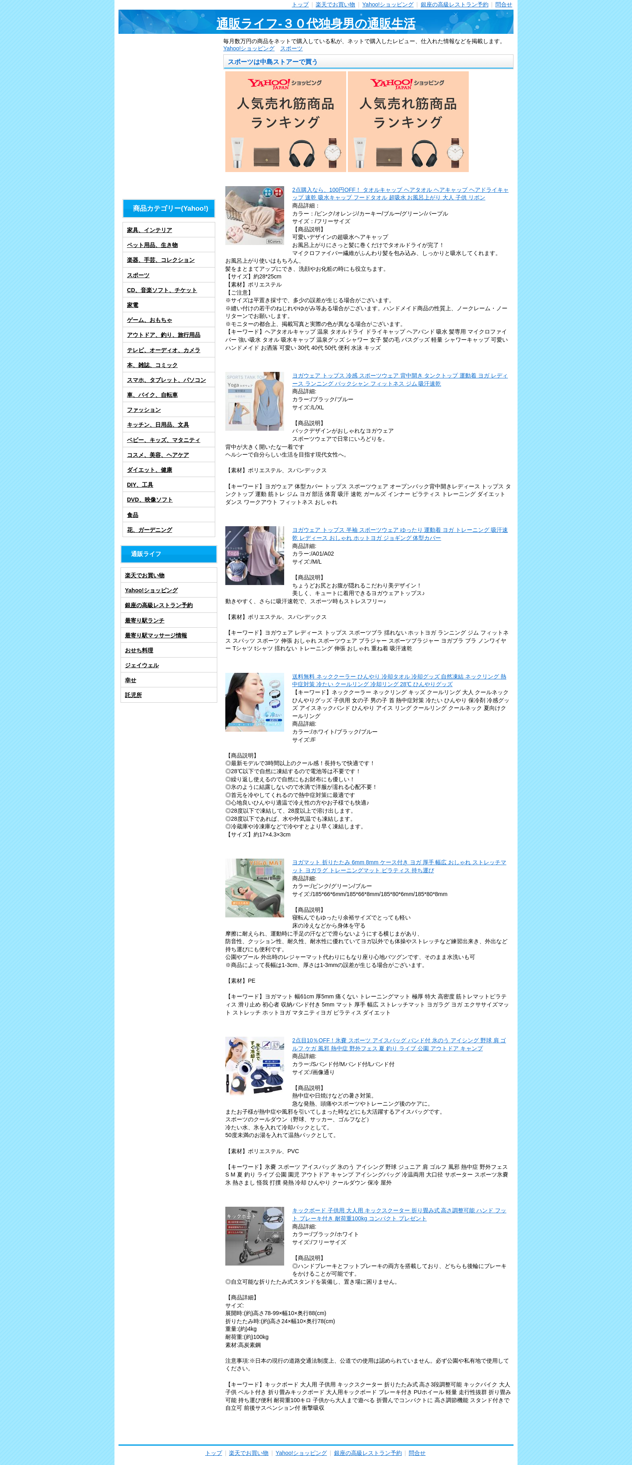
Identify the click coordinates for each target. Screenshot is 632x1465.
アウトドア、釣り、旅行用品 (163, 335)
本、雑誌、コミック (152, 365)
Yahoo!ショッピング (388, 4)
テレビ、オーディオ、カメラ (163, 350)
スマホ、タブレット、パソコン (166, 380)
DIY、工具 (140, 484)
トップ (300, 4)
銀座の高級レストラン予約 (455, 4)
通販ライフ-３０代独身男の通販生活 (316, 23)
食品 (132, 515)
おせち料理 (139, 650)
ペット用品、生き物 (152, 245)
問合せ (503, 4)
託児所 (133, 695)
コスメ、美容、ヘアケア (158, 455)
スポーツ (291, 48)
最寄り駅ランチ (144, 620)
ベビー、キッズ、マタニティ (163, 440)
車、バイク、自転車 (152, 395)
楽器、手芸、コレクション (161, 260)
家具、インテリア (149, 230)
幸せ (130, 680)
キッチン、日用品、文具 (158, 424)
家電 (132, 305)
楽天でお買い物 (335, 4)
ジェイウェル (142, 665)
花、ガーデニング (149, 530)
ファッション (144, 410)
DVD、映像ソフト (150, 499)
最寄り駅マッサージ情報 (156, 635)
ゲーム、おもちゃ (149, 320)
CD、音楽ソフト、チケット (162, 290)
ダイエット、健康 (149, 470)
